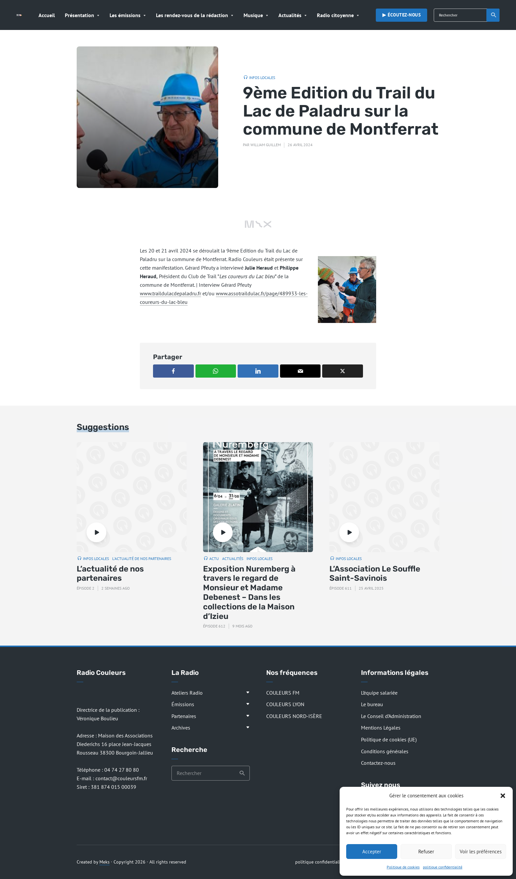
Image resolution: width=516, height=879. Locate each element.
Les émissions (125, 15)
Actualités (289, 15)
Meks (104, 862)
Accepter (371, 851)
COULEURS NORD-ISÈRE (294, 716)
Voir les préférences (481, 851)
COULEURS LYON (285, 704)
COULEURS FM (282, 692)
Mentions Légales (380, 727)
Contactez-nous (378, 762)
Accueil (47, 15)
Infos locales (262, 77)
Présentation (79, 15)
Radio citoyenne (335, 15)
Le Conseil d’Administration (391, 716)
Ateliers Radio (187, 692)
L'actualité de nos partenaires (141, 558)
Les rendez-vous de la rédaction (192, 15)
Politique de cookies (403, 867)
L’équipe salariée (379, 692)
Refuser (426, 851)
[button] (503, 795)
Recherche (494, 15)
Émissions (182, 704)
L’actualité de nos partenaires (110, 573)
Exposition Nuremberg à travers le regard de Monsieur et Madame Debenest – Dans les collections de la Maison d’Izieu (249, 592)
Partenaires (183, 716)
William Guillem (265, 144)
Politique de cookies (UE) (389, 739)
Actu (214, 558)
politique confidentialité (442, 867)
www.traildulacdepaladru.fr (170, 293)
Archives (180, 727)
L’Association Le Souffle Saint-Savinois (374, 573)
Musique (253, 15)
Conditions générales (384, 751)
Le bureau (372, 704)
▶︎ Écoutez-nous (401, 15)
